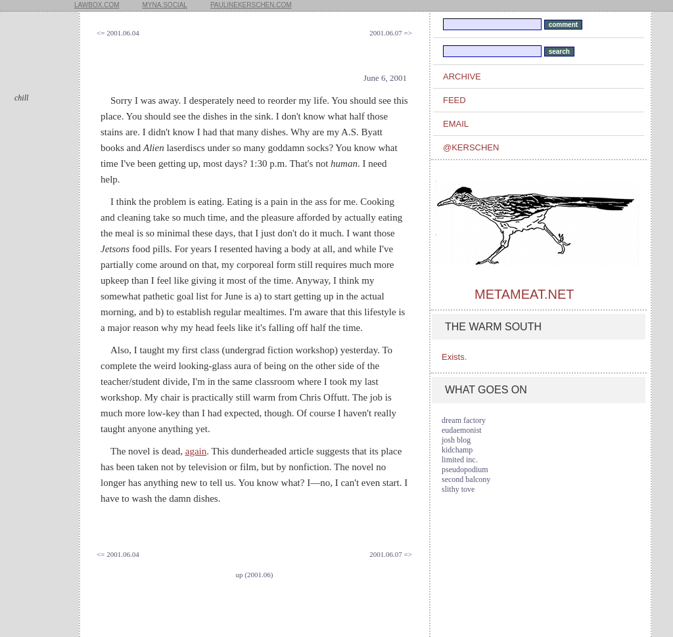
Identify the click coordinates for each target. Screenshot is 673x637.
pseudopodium (465, 469)
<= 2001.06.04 (118, 33)
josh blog (456, 440)
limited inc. (460, 459)
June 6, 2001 (385, 78)
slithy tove (458, 489)
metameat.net (524, 294)
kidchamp (457, 449)
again (195, 451)
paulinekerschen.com (251, 5)
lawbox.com (97, 5)
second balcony (466, 479)
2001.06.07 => (390, 33)
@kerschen (471, 147)
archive (462, 76)
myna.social (165, 5)
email (456, 124)
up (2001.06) (254, 575)
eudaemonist (462, 430)
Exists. (454, 357)
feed (454, 100)
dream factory (464, 420)
